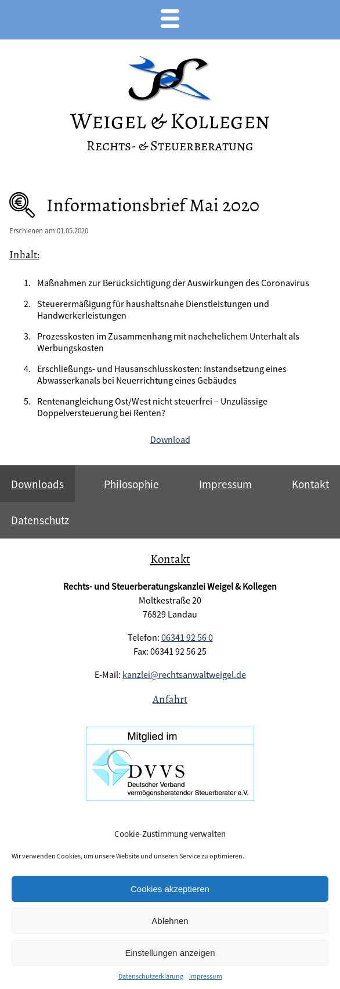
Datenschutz (40, 520)
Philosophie (131, 484)
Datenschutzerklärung (150, 976)
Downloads (37, 484)
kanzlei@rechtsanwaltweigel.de (184, 674)
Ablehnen (169, 921)
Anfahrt (170, 699)
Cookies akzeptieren (170, 889)
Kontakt (310, 484)
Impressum (205, 976)
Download (170, 439)
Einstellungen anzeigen (170, 953)
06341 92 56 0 (187, 637)
